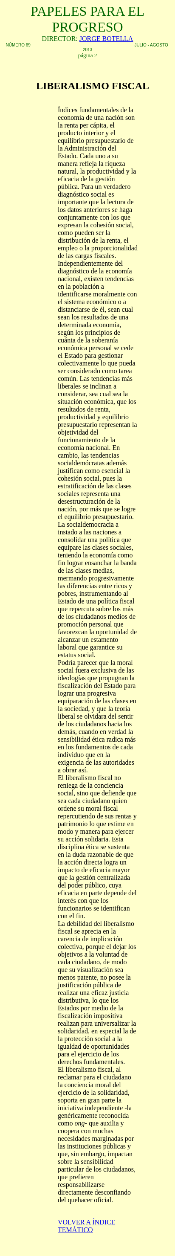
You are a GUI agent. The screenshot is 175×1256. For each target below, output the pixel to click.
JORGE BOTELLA (106, 38)
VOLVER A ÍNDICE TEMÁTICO (86, 1225)
